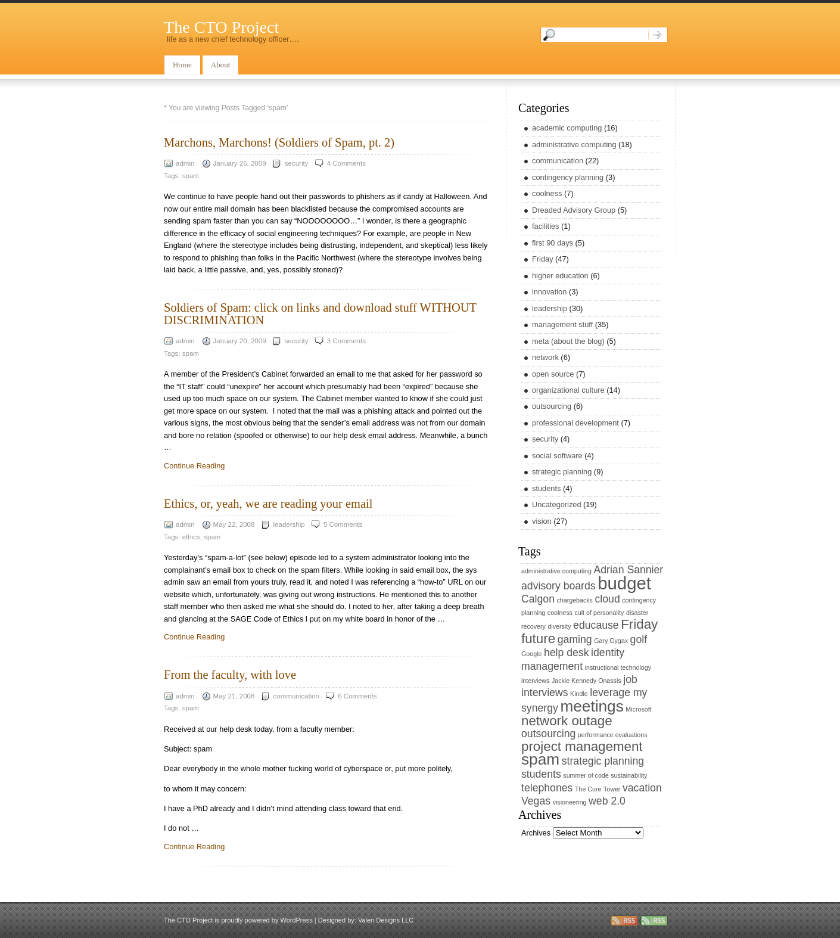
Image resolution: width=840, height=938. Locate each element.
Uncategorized (556, 504)
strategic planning (562, 471)
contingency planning (567, 177)
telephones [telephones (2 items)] (547, 788)
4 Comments (346, 163)
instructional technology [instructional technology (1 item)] (618, 667)
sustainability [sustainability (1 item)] (629, 775)
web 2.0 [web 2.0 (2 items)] (607, 801)
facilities (545, 226)
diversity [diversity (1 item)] (559, 626)
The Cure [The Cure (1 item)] (588, 789)
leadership (289, 524)
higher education (560, 275)
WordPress (296, 920)
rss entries (624, 920)
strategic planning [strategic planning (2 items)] (603, 761)
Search (658, 34)
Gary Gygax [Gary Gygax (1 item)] (611, 640)
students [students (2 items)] (541, 774)
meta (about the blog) (568, 341)
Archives (535, 832)
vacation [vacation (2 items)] (642, 788)
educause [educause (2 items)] (596, 625)
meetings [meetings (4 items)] (591, 706)
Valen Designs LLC (385, 920)
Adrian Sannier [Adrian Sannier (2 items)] (628, 570)
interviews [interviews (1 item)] (535, 680)
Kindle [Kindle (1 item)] (579, 693)
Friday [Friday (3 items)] (639, 624)
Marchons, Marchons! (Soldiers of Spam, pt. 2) (279, 142)
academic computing (567, 127)
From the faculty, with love (230, 674)
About (221, 64)
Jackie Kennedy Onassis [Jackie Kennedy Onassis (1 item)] (586, 680)
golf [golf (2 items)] (638, 639)
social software (557, 455)
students (546, 488)
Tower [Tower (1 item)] (611, 789)
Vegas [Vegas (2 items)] (535, 801)
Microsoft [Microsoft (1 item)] (638, 709)
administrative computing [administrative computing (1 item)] (556, 570)
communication (296, 696)
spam (190, 175)
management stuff (562, 324)
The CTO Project (221, 27)
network (545, 357)
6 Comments (357, 696)
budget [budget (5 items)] (624, 583)
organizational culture (568, 390)
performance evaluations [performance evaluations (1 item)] (613, 734)
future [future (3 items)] (538, 638)
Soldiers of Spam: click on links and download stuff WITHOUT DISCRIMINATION (320, 313)
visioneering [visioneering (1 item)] (570, 802)
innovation (549, 291)
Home (182, 64)
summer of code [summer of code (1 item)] (585, 775)
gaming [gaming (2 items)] (575, 639)
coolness (547, 193)
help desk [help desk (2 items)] (566, 653)
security (297, 163)
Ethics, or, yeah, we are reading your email (268, 503)
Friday (542, 258)
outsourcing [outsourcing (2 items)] (548, 734)
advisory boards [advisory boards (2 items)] (558, 586)
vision (542, 521)
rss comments (654, 920)
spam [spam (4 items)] (540, 759)
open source (553, 373)
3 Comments (346, 340)
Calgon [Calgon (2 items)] (538, 599)
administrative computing (574, 144)
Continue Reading (194, 465)
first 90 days (552, 242)
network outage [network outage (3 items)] (566, 720)
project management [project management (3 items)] (582, 746)
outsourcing (551, 406)
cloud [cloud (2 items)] (607, 599)
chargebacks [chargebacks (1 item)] (575, 600)
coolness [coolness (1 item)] (560, 612)
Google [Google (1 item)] (531, 653)
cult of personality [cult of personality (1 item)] (599, 612)
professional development (575, 422)
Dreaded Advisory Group (573, 210)
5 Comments (342, 524)
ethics (191, 537)
